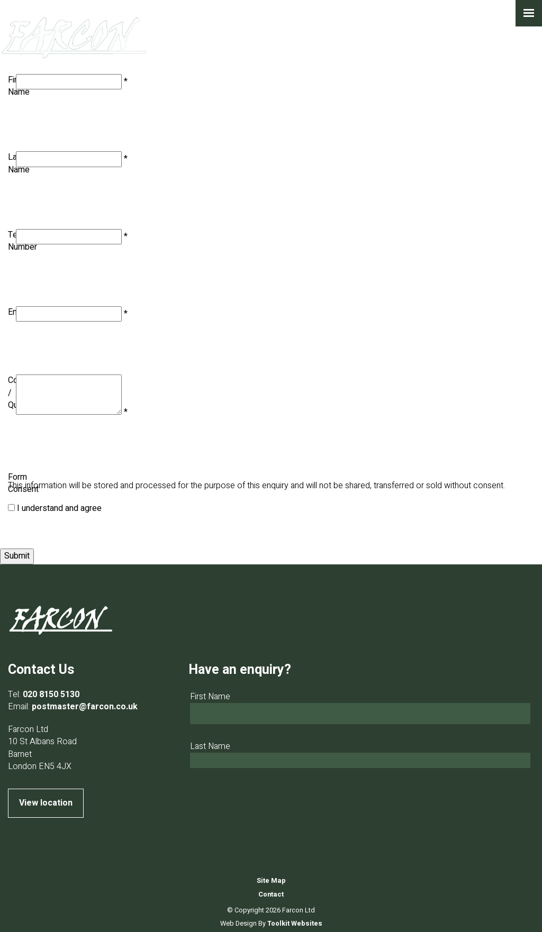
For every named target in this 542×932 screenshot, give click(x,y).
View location (46, 803)
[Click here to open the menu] (529, 13)
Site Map (271, 880)
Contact (271, 894)
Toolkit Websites (294, 923)
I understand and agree (59, 508)
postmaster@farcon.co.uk (85, 706)
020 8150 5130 (51, 694)
